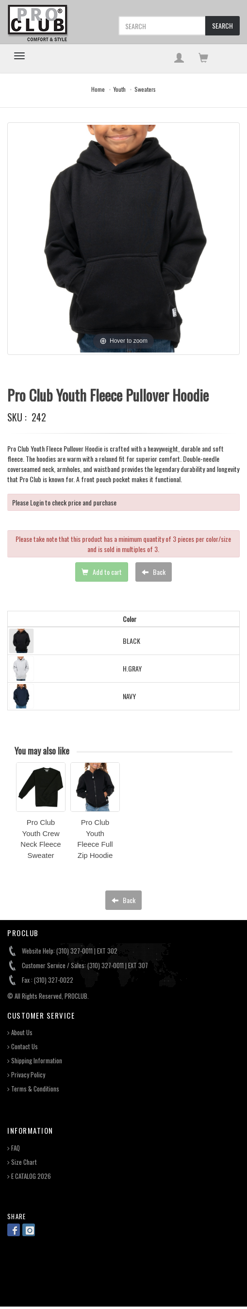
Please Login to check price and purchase (64, 502)
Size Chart (22, 1162)
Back (153, 572)
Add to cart (102, 572)
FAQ (13, 1148)
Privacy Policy (26, 1075)
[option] (41, 814)
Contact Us (22, 1046)
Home (98, 89)
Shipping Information (34, 1061)
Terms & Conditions (33, 1089)
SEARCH (222, 25)
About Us (20, 1032)
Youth (120, 89)
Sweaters (145, 89)
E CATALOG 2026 (29, 1176)
